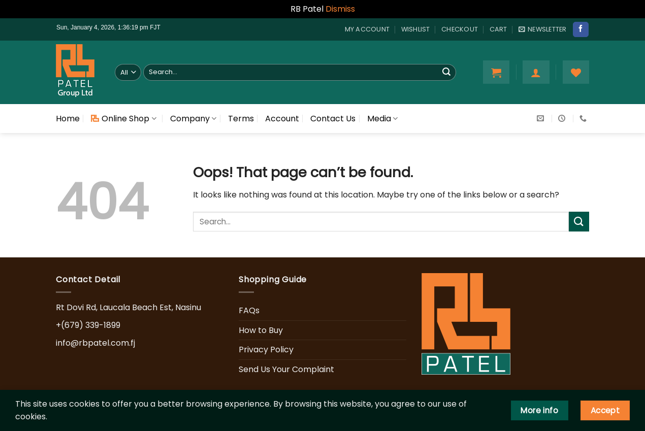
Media (382, 118)
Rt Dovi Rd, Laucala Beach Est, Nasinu (128, 307)
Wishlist (415, 29)
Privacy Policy (266, 349)
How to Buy (261, 330)
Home (68, 118)
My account (367, 29)
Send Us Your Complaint (286, 369)
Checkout (459, 29)
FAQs (249, 310)
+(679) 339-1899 (88, 325)
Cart (498, 29)
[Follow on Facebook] (580, 29)
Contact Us (333, 118)
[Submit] (446, 72)
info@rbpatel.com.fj (95, 343)
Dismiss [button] (340, 9)
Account (282, 118)
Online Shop (123, 118)
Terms (241, 118)
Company (193, 118)
